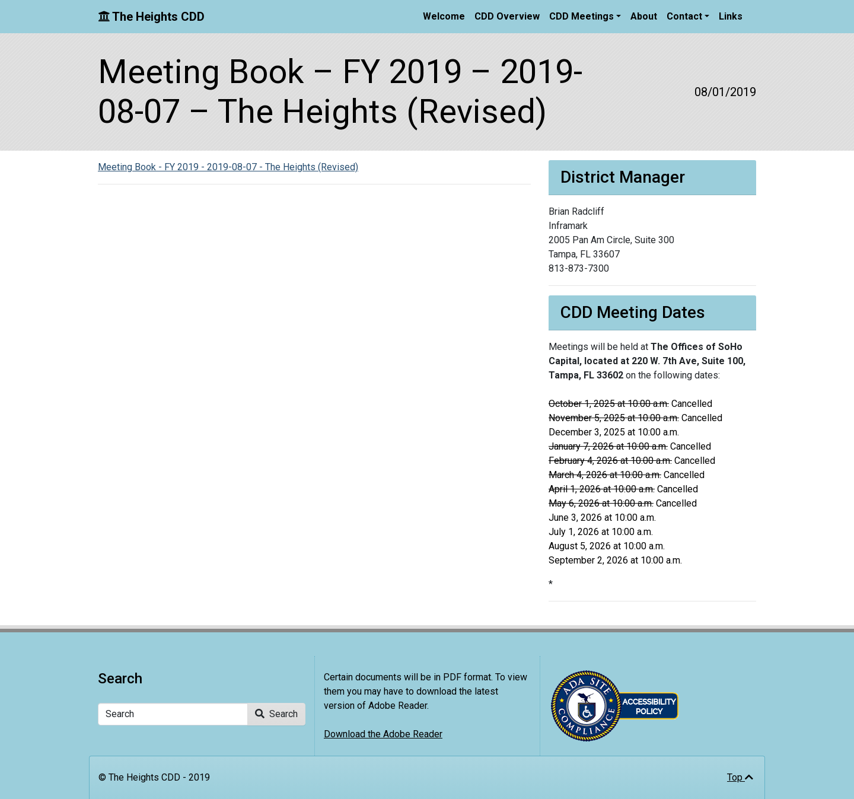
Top (740, 777)
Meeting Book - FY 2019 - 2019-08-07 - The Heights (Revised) (228, 167)
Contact (684, 16)
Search (276, 714)
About (643, 16)
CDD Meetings (581, 16)
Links (731, 16)
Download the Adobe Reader (383, 734)
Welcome (444, 16)
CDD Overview (507, 16)
